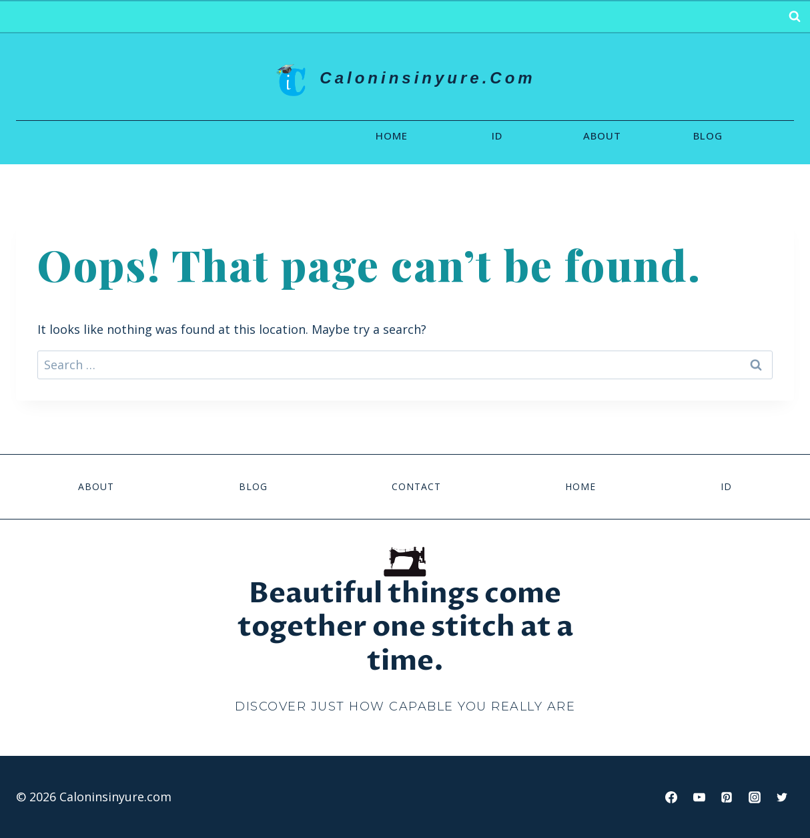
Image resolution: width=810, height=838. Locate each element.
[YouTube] (699, 797)
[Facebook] (671, 797)
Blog (708, 135)
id (497, 135)
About (602, 135)
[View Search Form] (795, 17)
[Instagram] (755, 797)
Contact (416, 486)
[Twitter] (782, 797)
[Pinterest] (727, 797)
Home (392, 135)
